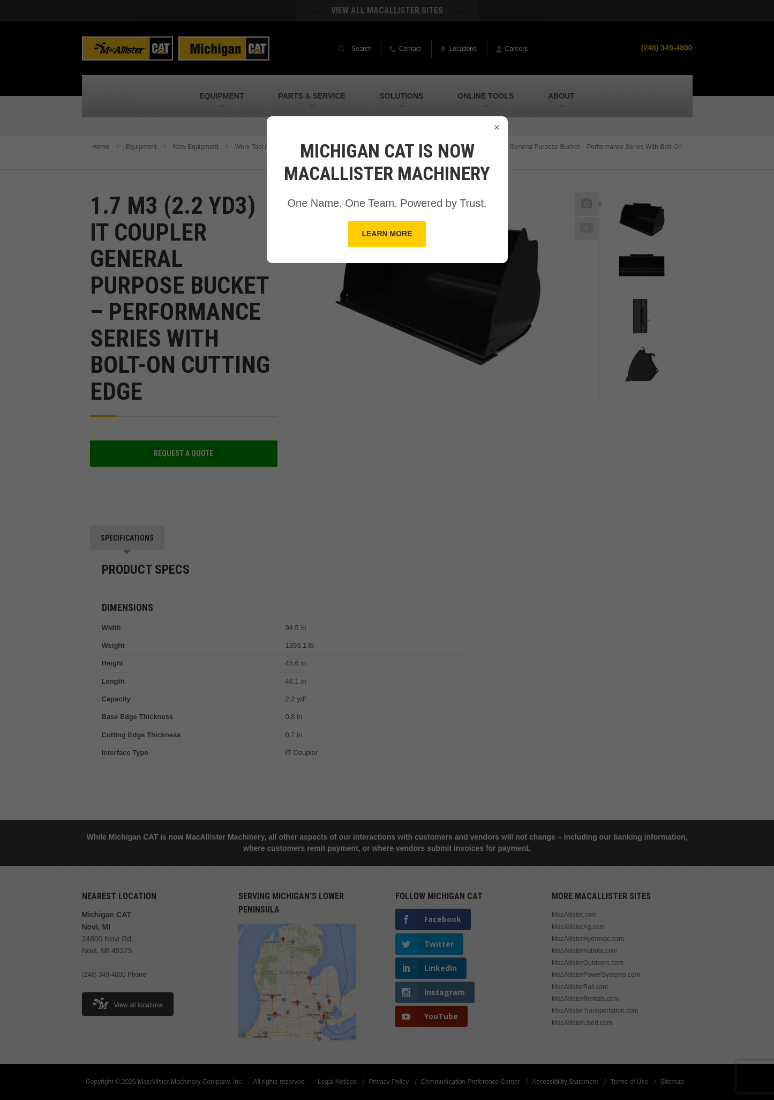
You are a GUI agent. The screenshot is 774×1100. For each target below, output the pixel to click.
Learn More (387, 233)
